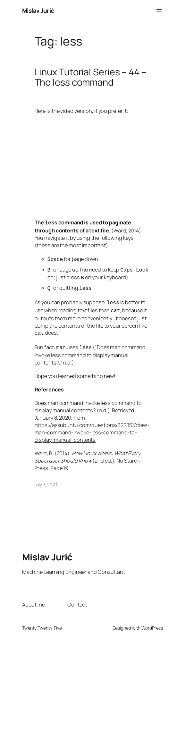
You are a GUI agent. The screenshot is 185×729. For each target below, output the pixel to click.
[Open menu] (159, 10)
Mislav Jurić (38, 10)
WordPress (152, 622)
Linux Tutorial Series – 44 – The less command (91, 77)
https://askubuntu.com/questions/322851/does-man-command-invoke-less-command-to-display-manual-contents (92, 427)
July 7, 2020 (46, 479)
